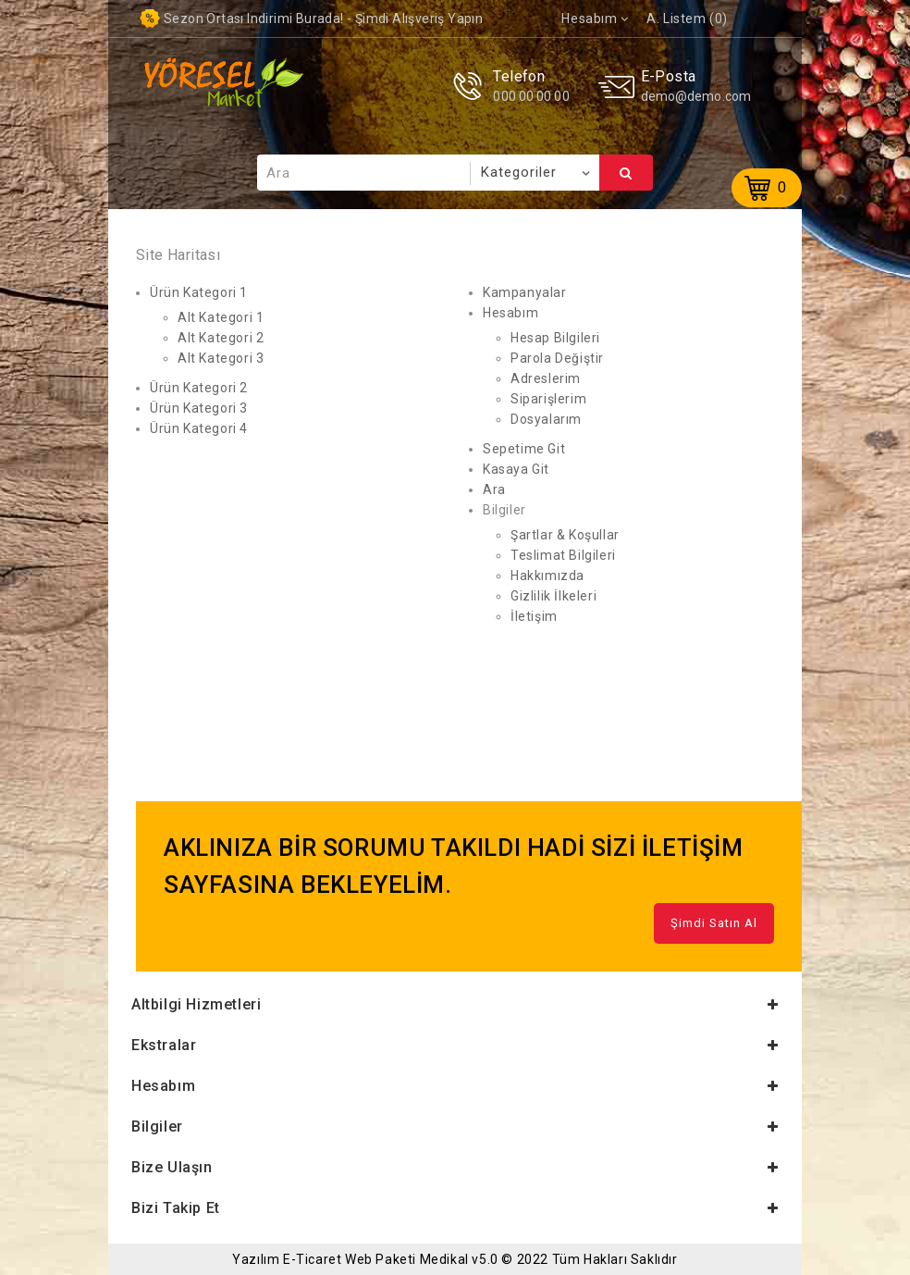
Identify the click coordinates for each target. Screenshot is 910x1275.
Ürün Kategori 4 (199, 428)
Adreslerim (545, 378)
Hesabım (510, 312)
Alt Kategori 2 (221, 337)
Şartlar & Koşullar (565, 534)
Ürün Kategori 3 (199, 408)
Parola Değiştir (557, 358)
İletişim (534, 616)
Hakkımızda (547, 575)
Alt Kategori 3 (221, 358)
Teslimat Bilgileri (563, 555)
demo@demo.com (696, 96)
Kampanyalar (525, 292)
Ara (626, 173)
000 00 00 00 (531, 96)
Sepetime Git (524, 448)
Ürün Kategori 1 (199, 292)
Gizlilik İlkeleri (553, 595)
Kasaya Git (516, 469)
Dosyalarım (546, 419)
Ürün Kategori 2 (199, 387)
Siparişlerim (548, 398)
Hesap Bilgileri (555, 337)
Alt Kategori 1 (221, 317)
